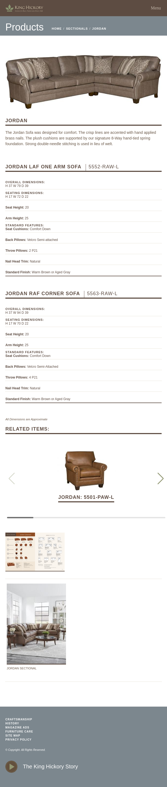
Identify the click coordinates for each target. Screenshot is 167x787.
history (12, 723)
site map (12, 735)
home (24, 8)
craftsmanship (18, 719)
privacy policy (18, 739)
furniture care (19, 731)
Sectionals (77, 28)
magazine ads (17, 727)
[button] (160, 479)
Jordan (99, 28)
